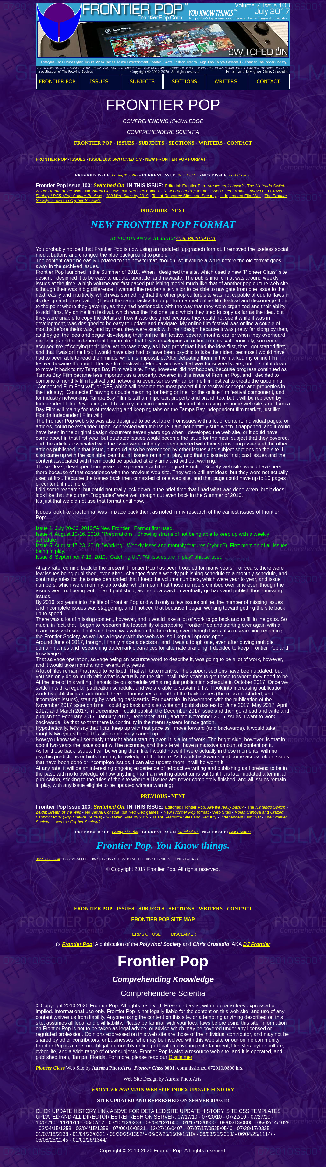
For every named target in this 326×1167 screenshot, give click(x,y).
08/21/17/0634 (48, 858)
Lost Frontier (240, 175)
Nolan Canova (248, 191)
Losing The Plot (125, 175)
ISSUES (78, 159)
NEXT (178, 210)
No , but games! (122, 191)
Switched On (188, 175)
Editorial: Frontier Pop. (204, 185)
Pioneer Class (50, 1068)
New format (186, 191)
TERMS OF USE (145, 934)
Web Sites (221, 191)
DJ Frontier (256, 944)
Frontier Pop (77, 944)
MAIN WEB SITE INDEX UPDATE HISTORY (181, 1089)
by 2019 (141, 195)
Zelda (41, 191)
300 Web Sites (119, 195)
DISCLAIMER (183, 934)
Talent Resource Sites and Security (184, 195)
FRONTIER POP (93, 143)
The (266, 185)
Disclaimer (180, 1057)
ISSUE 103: (115, 159)
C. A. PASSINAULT (196, 238)
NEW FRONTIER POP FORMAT (175, 159)
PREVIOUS (154, 210)
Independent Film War (240, 195)
